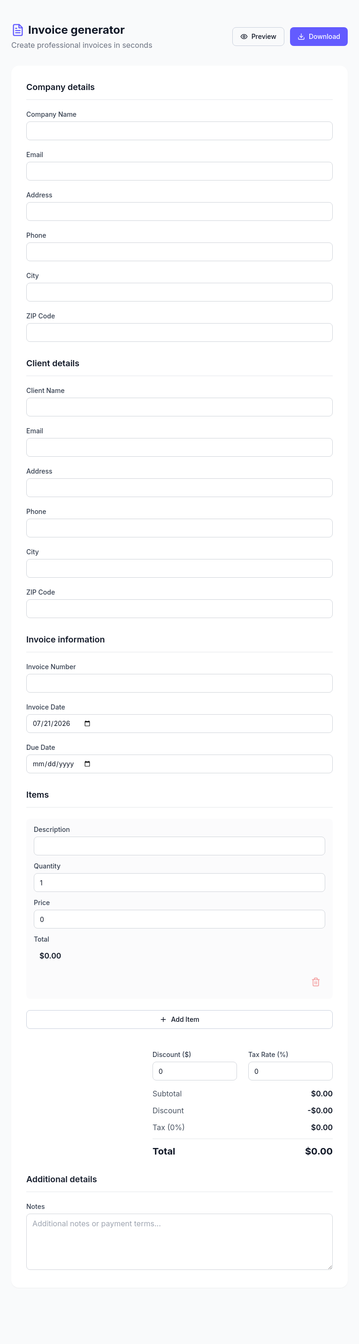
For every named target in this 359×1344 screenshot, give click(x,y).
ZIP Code (40, 316)
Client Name (45, 390)
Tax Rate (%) (268, 1054)
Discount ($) (172, 1054)
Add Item (179, 1019)
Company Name (51, 114)
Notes (35, 1206)
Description (52, 829)
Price (42, 902)
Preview (258, 36)
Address (39, 195)
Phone (36, 235)
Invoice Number (51, 667)
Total (41, 939)
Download (319, 36)
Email (34, 154)
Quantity (47, 866)
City (32, 275)
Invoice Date (45, 707)
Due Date (40, 747)
